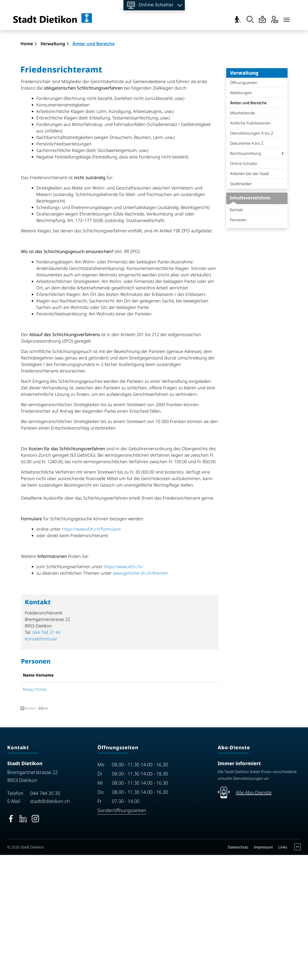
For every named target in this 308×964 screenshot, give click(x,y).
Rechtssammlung (245, 262)
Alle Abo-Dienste (254, 901)
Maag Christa (34, 798)
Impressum (263, 956)
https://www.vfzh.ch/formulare (94, 638)
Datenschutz (238, 956)
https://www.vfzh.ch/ (126, 675)
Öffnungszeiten (243, 191)
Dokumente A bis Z (246, 252)
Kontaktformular (41, 748)
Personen (238, 329)
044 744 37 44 (46, 741)
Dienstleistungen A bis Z (251, 242)
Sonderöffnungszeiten (121, 919)
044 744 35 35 (45, 902)
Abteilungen (241, 201)
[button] (28, 817)
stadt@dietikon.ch (50, 910)
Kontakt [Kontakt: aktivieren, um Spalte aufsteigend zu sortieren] (164, 784)
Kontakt (236, 318)
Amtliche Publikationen (250, 232)
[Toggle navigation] (286, 18)
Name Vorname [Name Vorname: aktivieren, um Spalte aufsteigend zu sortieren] (38, 784)
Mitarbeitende (242, 222)
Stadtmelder (241, 292)
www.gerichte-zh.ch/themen (142, 682)
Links (282, 956)
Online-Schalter (243, 272)
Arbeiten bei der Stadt (249, 282)
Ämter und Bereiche (248, 213)
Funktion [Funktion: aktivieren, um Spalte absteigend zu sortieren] (100, 784)
